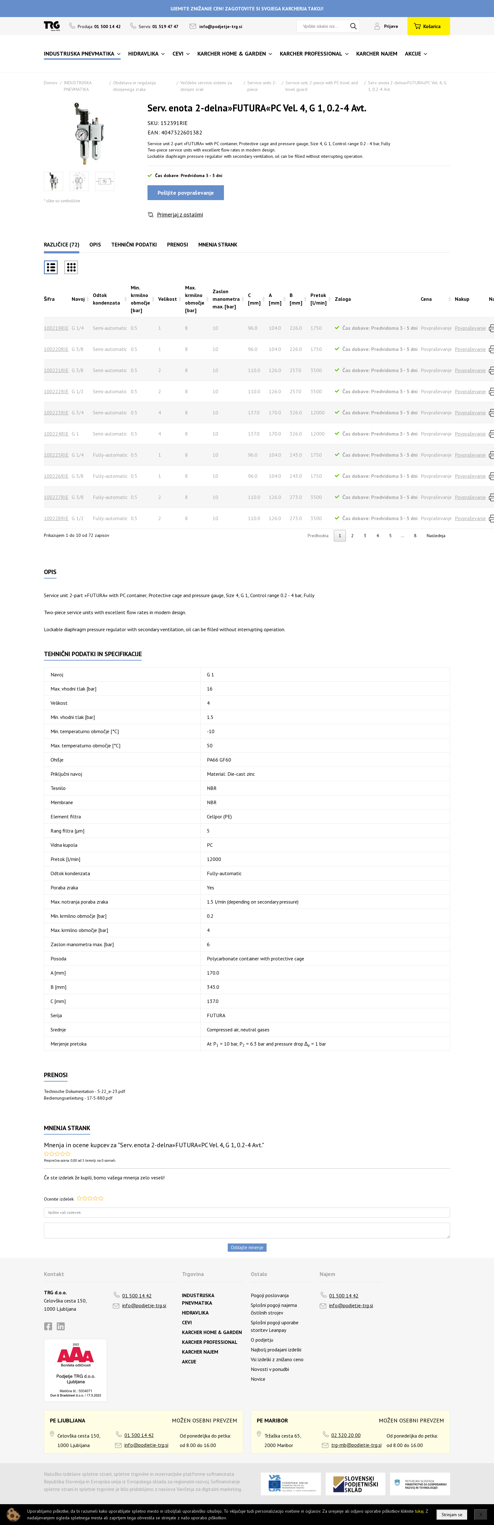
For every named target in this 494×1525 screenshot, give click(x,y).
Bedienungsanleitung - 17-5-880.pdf (78, 1098)
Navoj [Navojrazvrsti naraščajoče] (78, 299)
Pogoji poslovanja (270, 1295)
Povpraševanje (470, 328)
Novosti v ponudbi (270, 1369)
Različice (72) (61, 244)
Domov (50, 83)
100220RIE (56, 349)
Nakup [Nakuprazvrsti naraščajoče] (462, 299)
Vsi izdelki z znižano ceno (277, 1359)
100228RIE (56, 518)
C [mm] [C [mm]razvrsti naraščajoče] (254, 299)
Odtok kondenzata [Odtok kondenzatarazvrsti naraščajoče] (106, 299)
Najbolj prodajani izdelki (276, 1349)
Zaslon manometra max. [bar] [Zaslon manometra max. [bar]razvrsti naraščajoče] (226, 299)
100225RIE (56, 455)
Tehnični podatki (134, 244)
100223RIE (56, 412)
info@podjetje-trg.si (220, 26)
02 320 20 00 (346, 1435)
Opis (95, 244)
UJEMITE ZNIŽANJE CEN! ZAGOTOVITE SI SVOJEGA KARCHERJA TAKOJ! (247, 8)
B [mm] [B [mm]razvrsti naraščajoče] (296, 299)
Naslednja (436, 535)
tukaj (419, 1511)
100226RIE (56, 476)
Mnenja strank (217, 244)
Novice (258, 1379)
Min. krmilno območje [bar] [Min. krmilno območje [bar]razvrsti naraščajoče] (140, 298)
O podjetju (262, 1340)
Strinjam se (452, 1514)
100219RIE (56, 328)
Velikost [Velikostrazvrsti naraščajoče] (167, 299)
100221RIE (56, 370)
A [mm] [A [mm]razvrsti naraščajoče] (275, 299)
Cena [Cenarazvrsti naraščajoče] (426, 299)
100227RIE (56, 497)
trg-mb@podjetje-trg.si (356, 1445)
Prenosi (177, 244)
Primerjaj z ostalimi (180, 214)
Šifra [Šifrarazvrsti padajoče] (49, 299)
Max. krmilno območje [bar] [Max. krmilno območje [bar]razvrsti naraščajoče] (194, 298)
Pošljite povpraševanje (186, 192)
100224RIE (56, 433)
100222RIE (56, 391)
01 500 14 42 (137, 1295)
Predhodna (318, 535)
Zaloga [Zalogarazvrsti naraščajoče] (343, 299)
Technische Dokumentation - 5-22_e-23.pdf (84, 1091)
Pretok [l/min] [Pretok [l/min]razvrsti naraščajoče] (318, 299)
